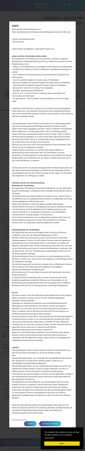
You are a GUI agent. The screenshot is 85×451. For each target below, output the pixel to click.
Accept (30, 424)
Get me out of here (50, 424)
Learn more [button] (49, 438)
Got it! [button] (62, 443)
